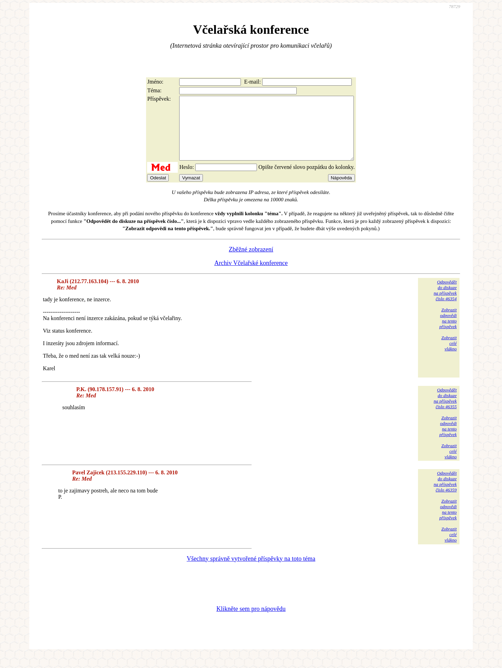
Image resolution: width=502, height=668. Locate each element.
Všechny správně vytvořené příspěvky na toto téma (251, 571)
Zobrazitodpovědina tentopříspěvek (448, 331)
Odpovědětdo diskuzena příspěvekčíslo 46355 (445, 411)
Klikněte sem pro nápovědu (251, 621)
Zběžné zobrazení (251, 261)
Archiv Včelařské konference (251, 275)
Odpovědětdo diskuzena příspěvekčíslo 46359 (445, 494)
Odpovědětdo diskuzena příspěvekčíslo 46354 (445, 303)
